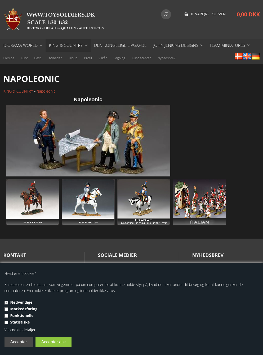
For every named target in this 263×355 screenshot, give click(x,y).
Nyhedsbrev (166, 58)
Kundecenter (141, 58)
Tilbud (73, 58)
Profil (88, 58)
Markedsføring (24, 308)
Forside (8, 58)
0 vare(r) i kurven (208, 13)
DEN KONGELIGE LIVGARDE (120, 45)
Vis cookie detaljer (20, 329)
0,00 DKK (248, 14)
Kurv (24, 58)
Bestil (38, 58)
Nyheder (55, 58)
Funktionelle (22, 315)
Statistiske (20, 322)
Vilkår (103, 58)
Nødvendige (21, 302)
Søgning (119, 58)
